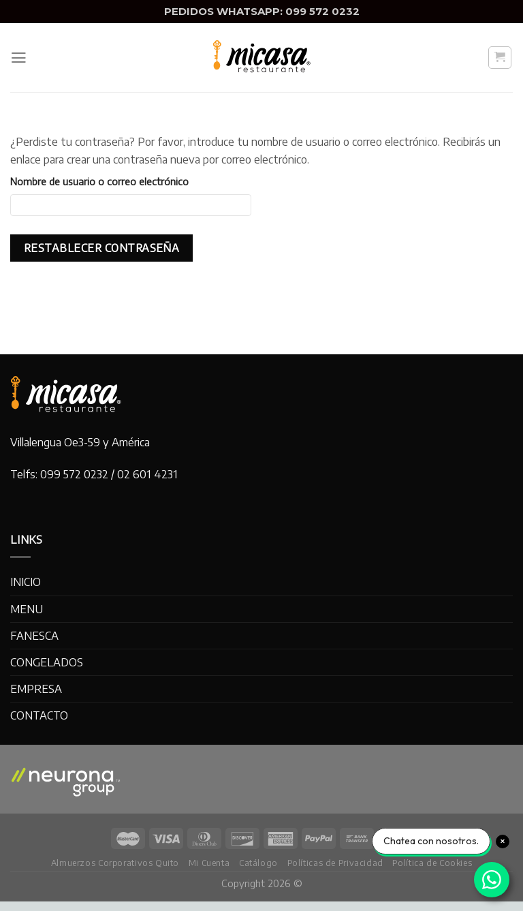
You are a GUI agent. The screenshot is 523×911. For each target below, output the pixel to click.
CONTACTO (39, 715)
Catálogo (258, 862)
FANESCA (34, 635)
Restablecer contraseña (101, 247)
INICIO (25, 581)
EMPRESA (36, 688)
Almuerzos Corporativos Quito (115, 862)
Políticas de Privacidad (335, 862)
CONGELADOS (46, 662)
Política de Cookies (432, 862)
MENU (26, 609)
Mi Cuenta (209, 862)
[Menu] (18, 58)
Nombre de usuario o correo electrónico (99, 181)
